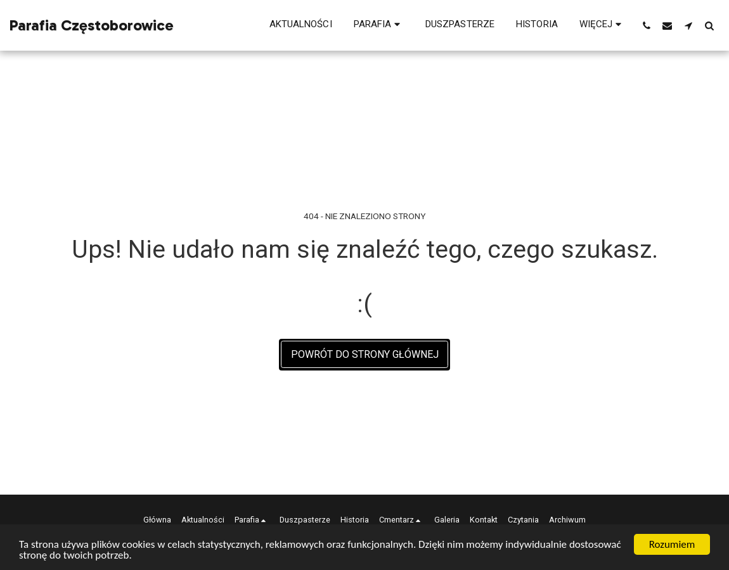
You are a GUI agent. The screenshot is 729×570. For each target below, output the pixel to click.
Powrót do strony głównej (365, 354)
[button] (379, 25)
